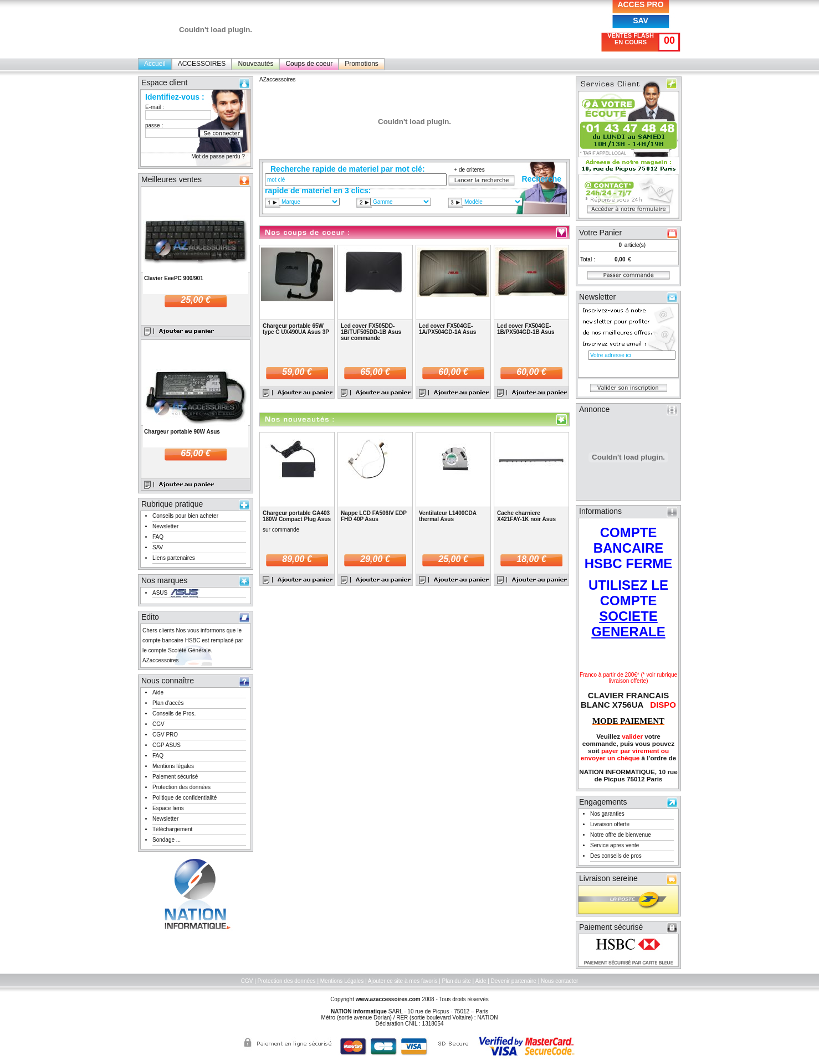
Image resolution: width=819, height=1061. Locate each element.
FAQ (157, 537)
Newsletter (165, 526)
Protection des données (181, 787)
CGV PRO (165, 735)
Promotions (361, 64)
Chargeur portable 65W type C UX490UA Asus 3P (296, 329)
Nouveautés (255, 64)
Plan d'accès (167, 703)
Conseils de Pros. (174, 713)
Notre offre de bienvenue (620, 835)
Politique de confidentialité (184, 798)
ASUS (159, 593)
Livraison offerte (609, 824)
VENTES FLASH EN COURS (630, 38)
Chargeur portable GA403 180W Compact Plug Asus (297, 516)
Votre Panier (600, 232)
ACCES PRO (640, 4)
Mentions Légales (342, 981)
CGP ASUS (166, 745)
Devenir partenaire (513, 981)
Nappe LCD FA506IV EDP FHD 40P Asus (374, 516)
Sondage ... (166, 840)
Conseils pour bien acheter (185, 516)
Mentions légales (173, 766)
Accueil (155, 64)
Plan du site (456, 981)
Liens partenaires (173, 558)
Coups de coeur (308, 64)
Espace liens (168, 808)
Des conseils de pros (616, 856)
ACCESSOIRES (202, 64)
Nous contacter (559, 981)
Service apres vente (614, 845)
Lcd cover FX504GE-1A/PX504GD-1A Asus (447, 329)
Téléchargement (172, 829)
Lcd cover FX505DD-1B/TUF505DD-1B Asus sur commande (371, 332)
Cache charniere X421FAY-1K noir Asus (526, 516)
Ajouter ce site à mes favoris (403, 981)
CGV (158, 724)
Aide (157, 692)
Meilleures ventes (171, 179)
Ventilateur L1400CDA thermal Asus (448, 516)
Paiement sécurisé (175, 777)
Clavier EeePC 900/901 (173, 278)
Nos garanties (607, 814)
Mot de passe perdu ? (218, 156)
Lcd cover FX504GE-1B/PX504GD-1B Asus (526, 329)
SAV (640, 20)
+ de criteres (469, 170)
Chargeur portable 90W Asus (182, 432)
